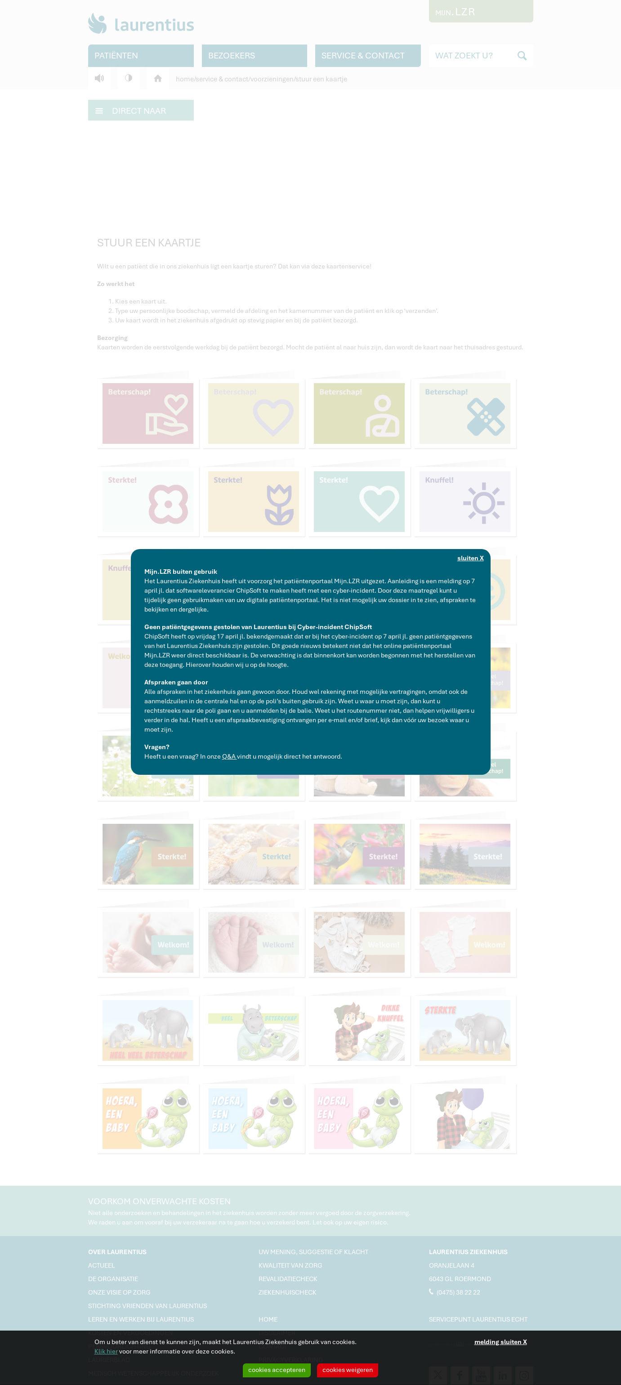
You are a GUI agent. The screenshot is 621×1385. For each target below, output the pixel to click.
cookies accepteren (276, 1370)
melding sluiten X (500, 1342)
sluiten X (470, 558)
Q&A (229, 756)
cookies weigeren (347, 1370)
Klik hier (106, 1351)
